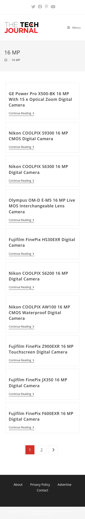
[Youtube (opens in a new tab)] (52, 7)
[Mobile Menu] (74, 27)
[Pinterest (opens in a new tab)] (46, 7)
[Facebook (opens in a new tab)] (40, 7)
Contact (42, 490)
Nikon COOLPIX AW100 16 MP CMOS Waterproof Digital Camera (39, 312)
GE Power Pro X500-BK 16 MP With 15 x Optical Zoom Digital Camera (40, 99)
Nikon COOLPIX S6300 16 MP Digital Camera (38, 169)
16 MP (16, 60)
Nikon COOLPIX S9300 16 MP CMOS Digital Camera (38, 135)
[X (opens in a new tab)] (33, 7)
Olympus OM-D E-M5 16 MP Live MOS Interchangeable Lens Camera (42, 205)
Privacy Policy (40, 484)
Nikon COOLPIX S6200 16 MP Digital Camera (38, 276)
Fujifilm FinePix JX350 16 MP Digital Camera (38, 382)
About (18, 484)
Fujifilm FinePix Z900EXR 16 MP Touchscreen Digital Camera (41, 349)
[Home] (5, 60)
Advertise (64, 484)
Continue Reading (21, 114)
